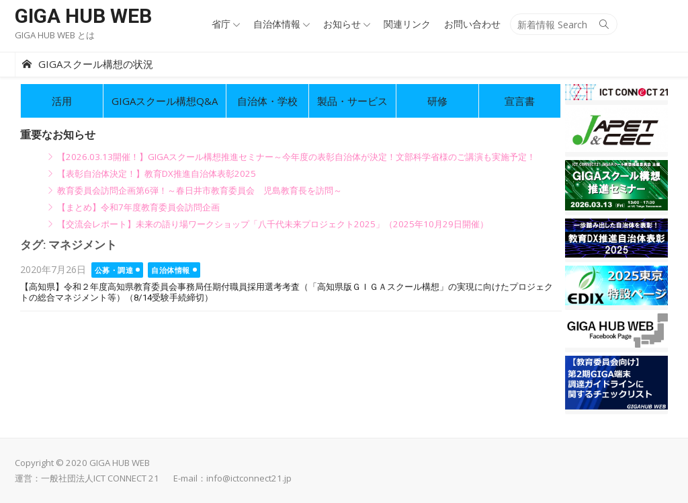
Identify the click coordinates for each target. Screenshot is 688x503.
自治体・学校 (267, 101)
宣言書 (520, 101)
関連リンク (407, 23)
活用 (62, 101)
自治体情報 (276, 23)
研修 (437, 101)
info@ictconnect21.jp (249, 478)
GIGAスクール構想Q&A (165, 101)
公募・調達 (114, 270)
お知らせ (342, 23)
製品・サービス (352, 101)
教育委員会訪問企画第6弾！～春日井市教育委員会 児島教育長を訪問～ (199, 190)
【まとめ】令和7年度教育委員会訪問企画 (138, 207)
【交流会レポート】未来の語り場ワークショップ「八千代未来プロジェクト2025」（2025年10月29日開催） (272, 224)
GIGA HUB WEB (83, 16)
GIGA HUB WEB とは (55, 35)
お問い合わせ (472, 23)
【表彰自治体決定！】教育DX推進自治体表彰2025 (156, 173)
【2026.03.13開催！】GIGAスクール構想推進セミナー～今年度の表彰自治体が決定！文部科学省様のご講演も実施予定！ (296, 157)
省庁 (221, 23)
